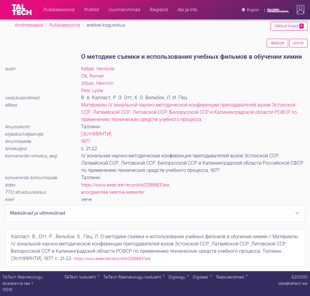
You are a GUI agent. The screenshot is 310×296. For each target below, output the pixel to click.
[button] (299, 9)
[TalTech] (21, 9)
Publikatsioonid (64, 25)
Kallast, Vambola (97, 69)
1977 (85, 141)
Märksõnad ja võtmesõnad (37, 213)
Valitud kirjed (289, 26)
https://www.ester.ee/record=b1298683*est (125, 185)
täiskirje (277, 43)
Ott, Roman (92, 76)
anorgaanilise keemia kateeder (112, 192)
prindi (298, 43)
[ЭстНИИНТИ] (96, 134)
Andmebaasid (29, 25)
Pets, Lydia (92, 91)
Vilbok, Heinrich (97, 83)
